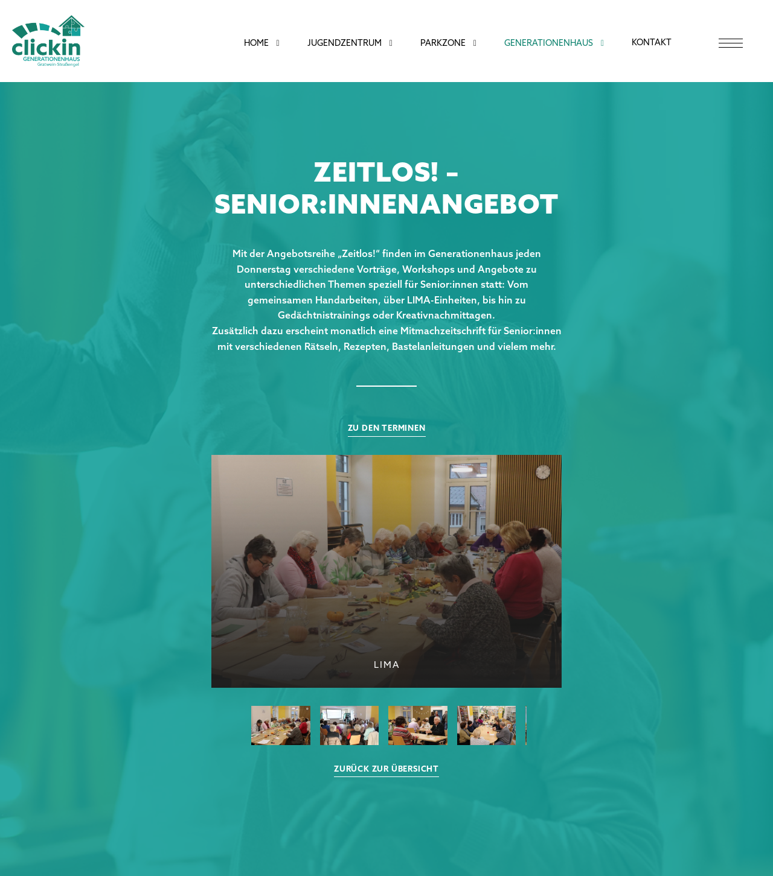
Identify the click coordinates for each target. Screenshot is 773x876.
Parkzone (443, 43)
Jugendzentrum (344, 43)
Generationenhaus (548, 43)
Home (256, 43)
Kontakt (652, 43)
